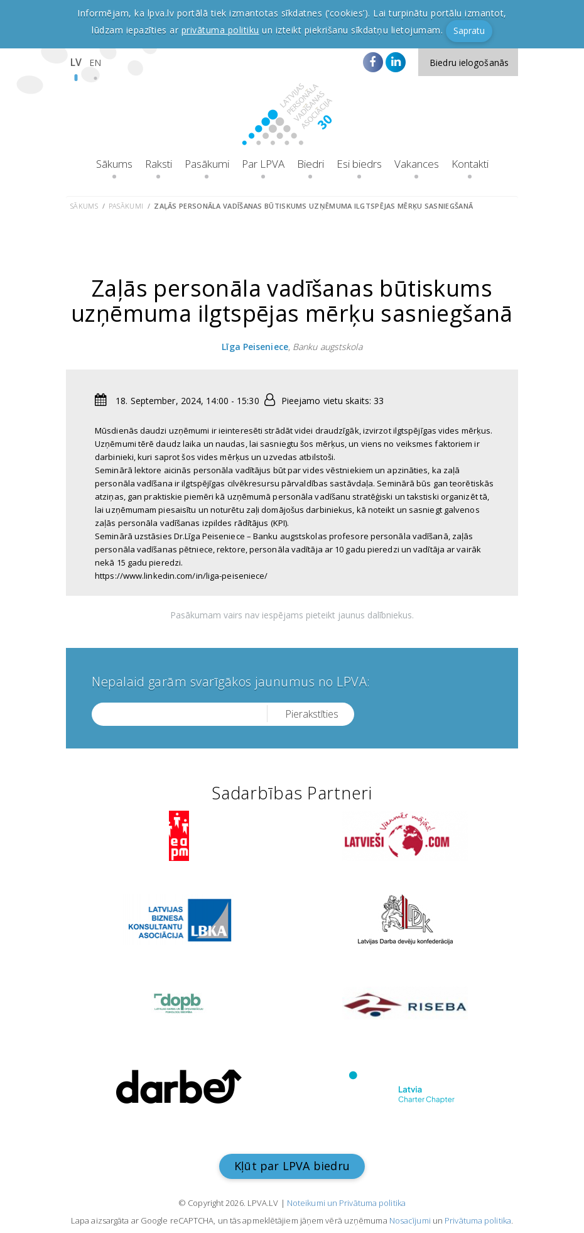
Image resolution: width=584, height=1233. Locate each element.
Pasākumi (207, 163)
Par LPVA (263, 163)
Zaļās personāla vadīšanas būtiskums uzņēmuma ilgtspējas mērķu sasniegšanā (313, 206)
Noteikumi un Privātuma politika (346, 1202)
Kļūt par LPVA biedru (292, 1165)
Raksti (158, 163)
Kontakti (470, 163)
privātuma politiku (220, 30)
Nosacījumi (410, 1220)
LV (76, 62)
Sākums (114, 163)
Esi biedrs (359, 163)
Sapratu (469, 30)
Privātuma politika (478, 1220)
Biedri (310, 163)
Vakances (416, 163)
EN (95, 62)
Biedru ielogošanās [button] (469, 62)
